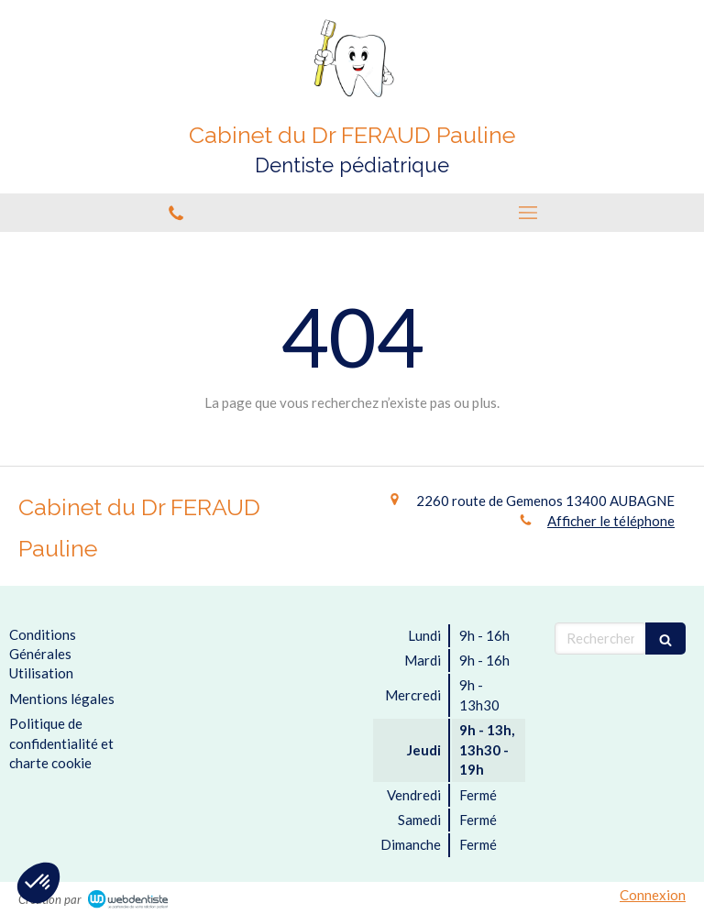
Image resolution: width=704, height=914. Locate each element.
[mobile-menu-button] (528, 212)
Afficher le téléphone (611, 520)
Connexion (653, 894)
